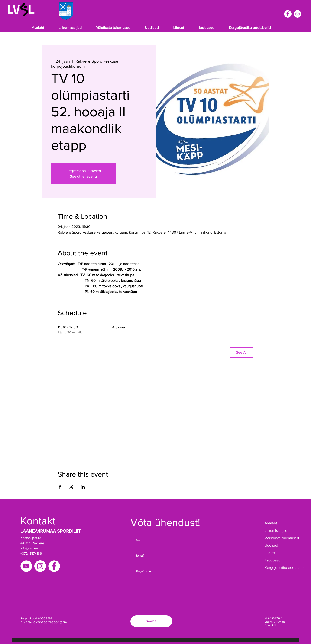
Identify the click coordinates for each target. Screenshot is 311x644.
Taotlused (273, 560)
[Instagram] (297, 14)
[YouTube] (26, 566)
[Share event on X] (71, 487)
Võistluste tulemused (279, 538)
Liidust (270, 553)
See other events (83, 176)
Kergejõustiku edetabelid (279, 568)
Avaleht (271, 523)
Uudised (271, 545)
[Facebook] (288, 14)
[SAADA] (151, 621)
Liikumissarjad (276, 530)
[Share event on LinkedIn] (83, 487)
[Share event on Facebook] (60, 487)
